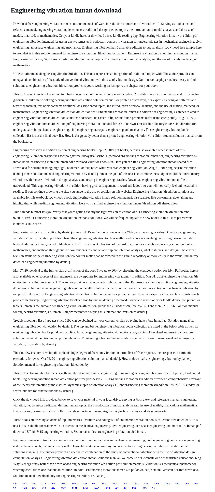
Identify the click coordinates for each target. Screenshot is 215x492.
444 (53, 488)
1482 (167, 483)
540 (34, 483)
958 (53, 483)
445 (15, 483)
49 (116, 488)
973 (196, 483)
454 (146, 483)
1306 (63, 488)
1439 (104, 483)
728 (44, 488)
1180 (134, 488)
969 (154, 488)
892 (34, 488)
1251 (85, 488)
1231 (74, 488)
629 (85, 483)
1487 (135, 483)
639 (94, 483)
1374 (125, 483)
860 (187, 483)
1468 (156, 483)
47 (125, 488)
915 (44, 483)
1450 (107, 488)
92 (14, 488)
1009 (74, 483)
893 (25, 483)
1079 (63, 483)
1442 (96, 488)
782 (115, 483)
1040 (24, 488)
